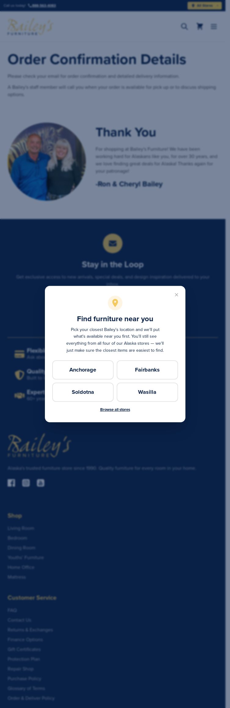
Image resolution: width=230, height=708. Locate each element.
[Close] (177, 295)
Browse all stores (115, 409)
